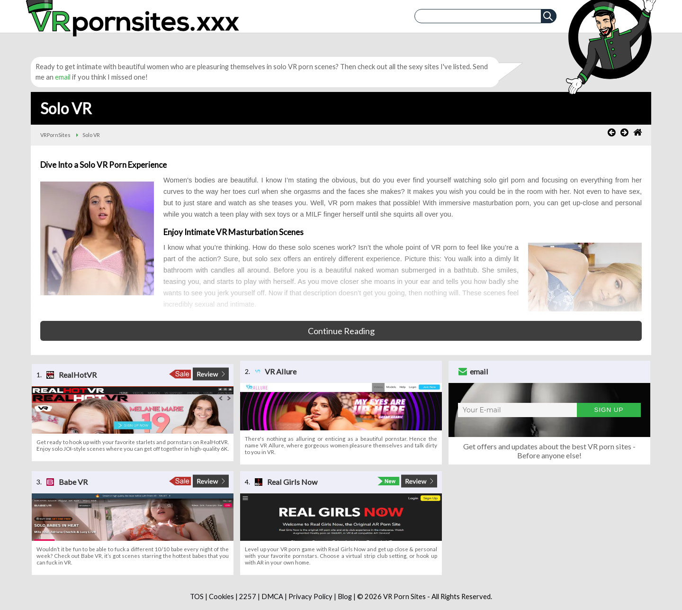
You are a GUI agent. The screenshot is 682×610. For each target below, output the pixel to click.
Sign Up (609, 409)
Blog (345, 596)
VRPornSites (55, 135)
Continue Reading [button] (341, 331)
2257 (247, 596)
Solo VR (91, 135)
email (63, 77)
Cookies (221, 596)
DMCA (272, 596)
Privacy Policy (310, 596)
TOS (197, 596)
